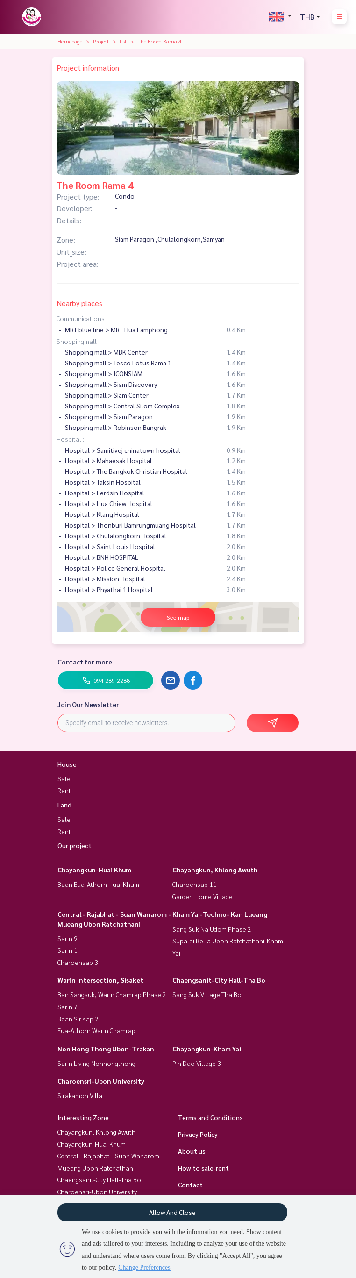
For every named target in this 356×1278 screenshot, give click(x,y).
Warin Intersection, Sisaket (100, 980)
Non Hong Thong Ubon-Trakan (105, 1048)
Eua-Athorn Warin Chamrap (96, 1030)
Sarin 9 (67, 938)
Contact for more (84, 661)
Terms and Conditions (210, 1117)
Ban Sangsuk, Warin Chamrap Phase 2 (111, 994)
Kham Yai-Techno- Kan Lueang (219, 914)
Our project (74, 845)
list (123, 41)
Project (101, 41)
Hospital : (70, 439)
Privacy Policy (198, 1134)
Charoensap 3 (77, 962)
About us (192, 1151)
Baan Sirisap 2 (78, 1018)
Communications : (82, 318)
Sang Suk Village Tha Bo (207, 994)
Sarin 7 (67, 1006)
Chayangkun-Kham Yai (206, 1048)
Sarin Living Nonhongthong (96, 1063)
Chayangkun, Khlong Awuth (214, 869)
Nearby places (79, 303)
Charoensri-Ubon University (100, 1081)
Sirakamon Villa (79, 1095)
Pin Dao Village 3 (196, 1063)
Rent (64, 790)
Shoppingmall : (78, 341)
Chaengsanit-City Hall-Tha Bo (218, 980)
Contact (190, 1184)
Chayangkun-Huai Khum (94, 869)
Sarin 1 (67, 950)
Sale (64, 778)
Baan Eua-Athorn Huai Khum (98, 884)
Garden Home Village (202, 896)
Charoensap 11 (194, 884)
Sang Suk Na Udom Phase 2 (211, 929)
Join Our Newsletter (88, 704)
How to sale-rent (203, 1168)
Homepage (69, 41)
